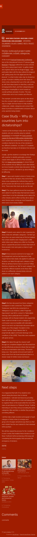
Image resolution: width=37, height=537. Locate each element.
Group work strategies (13, 38)
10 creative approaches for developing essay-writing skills (8, 471)
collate (14, 43)
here (27, 70)
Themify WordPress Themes (27, 534)
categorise (26, 41)
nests (26, 43)
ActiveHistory (6, 135)
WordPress (16, 534)
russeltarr (9, 31)
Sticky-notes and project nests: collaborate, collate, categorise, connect (16, 53)
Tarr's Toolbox (7, 532)
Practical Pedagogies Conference (21, 60)
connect (20, 43)
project (31, 43)
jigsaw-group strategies (15, 162)
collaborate (6, 43)
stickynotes (6, 46)
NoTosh (12, 65)
